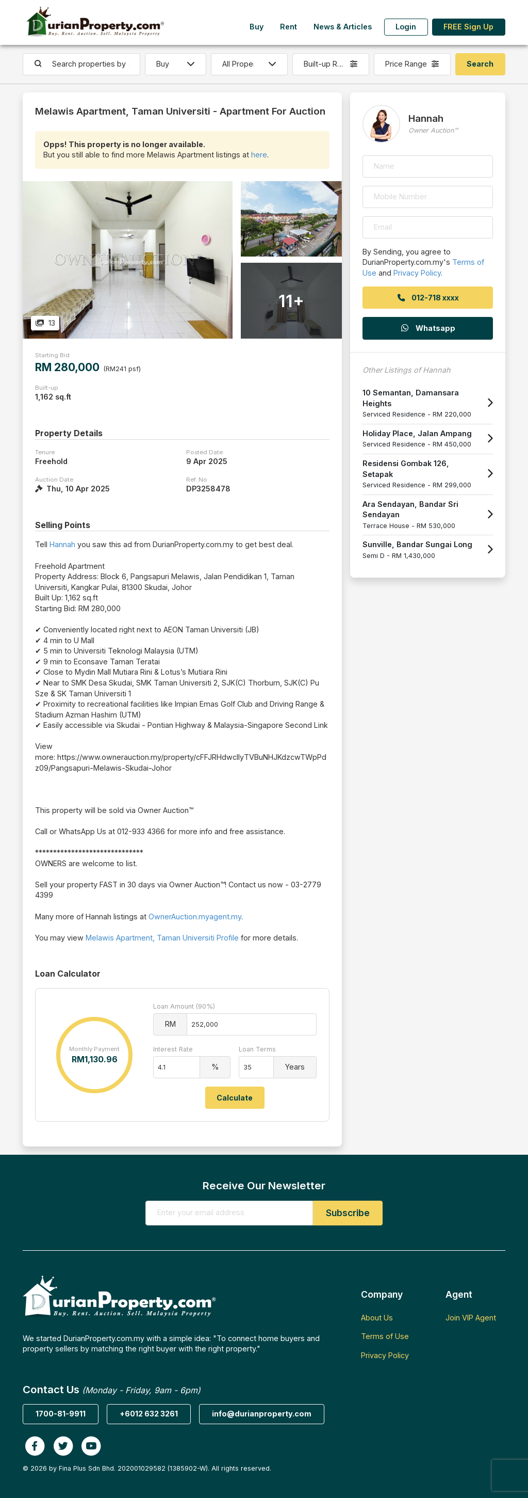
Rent (288, 26)
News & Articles (343, 26)
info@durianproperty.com (261, 1413)
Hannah (62, 544)
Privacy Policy (417, 272)
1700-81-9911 (61, 1413)
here (259, 154)
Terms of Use (385, 1336)
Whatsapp (427, 328)
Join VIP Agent (471, 1317)
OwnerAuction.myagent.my (194, 916)
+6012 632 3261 (149, 1413)
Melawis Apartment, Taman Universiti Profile (162, 937)
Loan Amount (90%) (184, 1006)
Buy (256, 26)
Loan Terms (257, 1049)
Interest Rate (173, 1049)
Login (405, 26)
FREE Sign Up (468, 26)
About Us (377, 1317)
